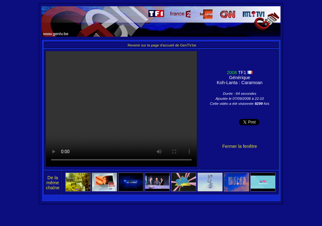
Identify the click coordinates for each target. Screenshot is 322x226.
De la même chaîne (52, 182)
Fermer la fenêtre (239, 146)
